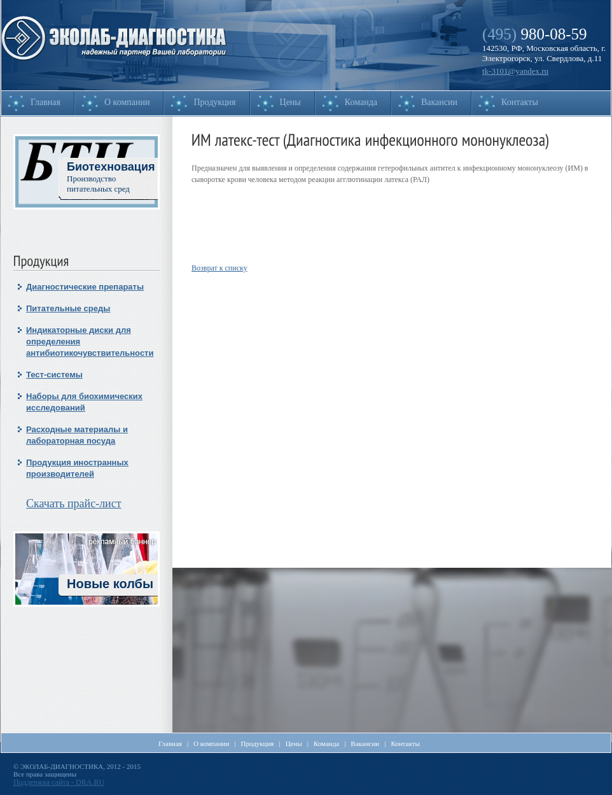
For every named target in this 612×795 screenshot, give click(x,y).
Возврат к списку (219, 268)
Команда (361, 102)
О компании (127, 102)
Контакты (519, 102)
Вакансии (439, 102)
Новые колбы (110, 584)
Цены (290, 102)
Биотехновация (111, 166)
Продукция (214, 102)
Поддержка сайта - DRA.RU (58, 782)
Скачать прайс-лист (74, 503)
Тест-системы (54, 374)
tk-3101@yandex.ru (515, 71)
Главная (45, 102)
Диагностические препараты (85, 287)
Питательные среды (68, 308)
